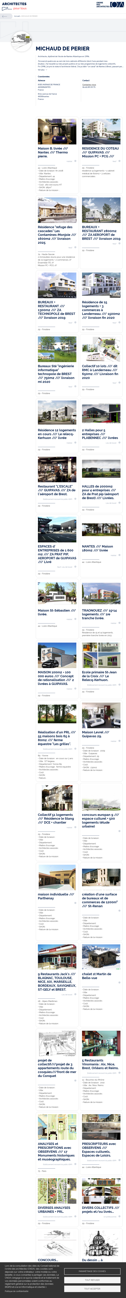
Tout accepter (92, 1289)
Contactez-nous (89, 84)
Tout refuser (92, 1280)
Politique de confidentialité (16, 1291)
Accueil (17, 16)
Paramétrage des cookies (92, 1271)
